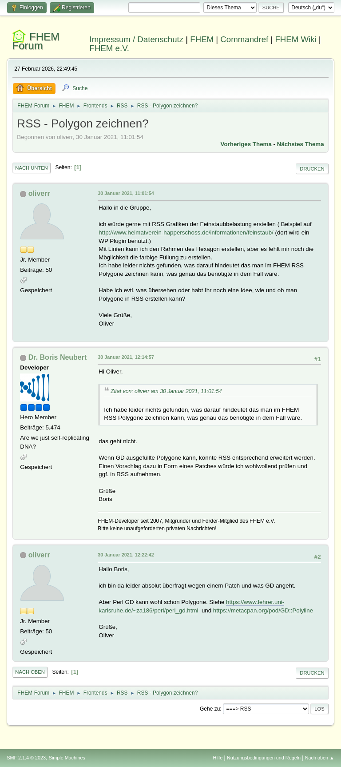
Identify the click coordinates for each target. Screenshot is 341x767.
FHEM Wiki (295, 39)
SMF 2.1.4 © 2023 (26, 757)
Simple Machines (67, 757)
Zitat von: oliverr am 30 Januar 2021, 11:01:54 (166, 391)
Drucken (312, 168)
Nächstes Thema (300, 144)
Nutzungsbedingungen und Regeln (264, 757)
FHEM (202, 39)
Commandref (244, 39)
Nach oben (30, 672)
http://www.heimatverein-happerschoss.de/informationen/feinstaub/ (186, 232)
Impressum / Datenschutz (137, 39)
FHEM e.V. (110, 48)
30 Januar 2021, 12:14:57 (126, 357)
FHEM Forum (35, 41)
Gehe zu (210, 709)
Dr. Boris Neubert (57, 357)
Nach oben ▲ (319, 757)
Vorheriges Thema (246, 144)
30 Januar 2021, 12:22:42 (126, 554)
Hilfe (218, 757)
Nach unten (31, 168)
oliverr (39, 193)
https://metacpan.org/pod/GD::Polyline (263, 610)
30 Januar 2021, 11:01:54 (126, 193)
